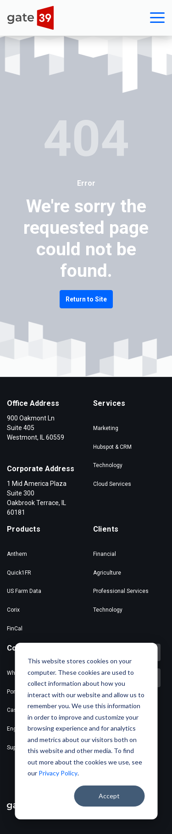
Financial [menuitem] (104, 554)
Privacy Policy (58, 773)
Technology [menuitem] (107, 465)
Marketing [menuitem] (105, 428)
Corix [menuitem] (13, 610)
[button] (157, 17)
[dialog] (86, 731)
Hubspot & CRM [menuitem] (112, 447)
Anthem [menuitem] (17, 554)
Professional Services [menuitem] (121, 591)
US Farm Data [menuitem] (24, 591)
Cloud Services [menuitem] (112, 484)
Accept (109, 796)
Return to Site (86, 299)
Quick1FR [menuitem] (19, 573)
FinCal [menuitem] (14, 628)
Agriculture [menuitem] (107, 573)
